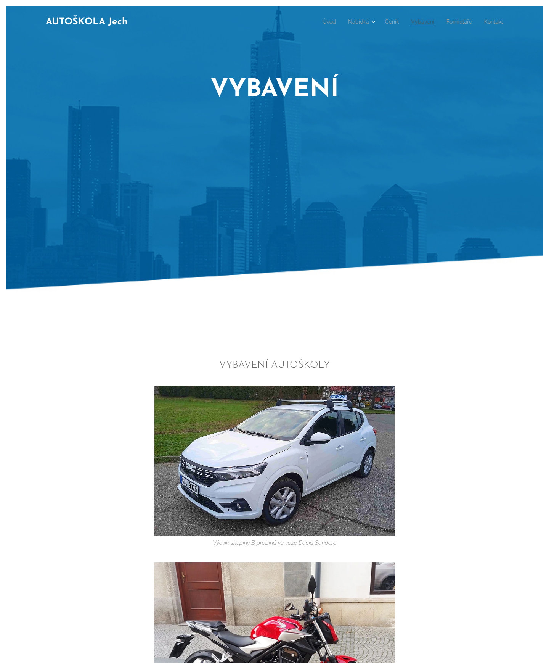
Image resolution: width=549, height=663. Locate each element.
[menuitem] (317, 21)
